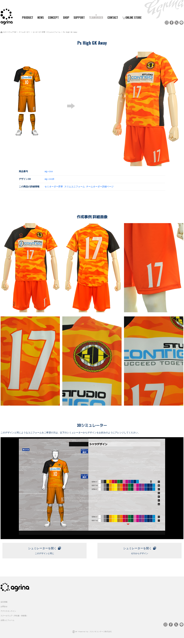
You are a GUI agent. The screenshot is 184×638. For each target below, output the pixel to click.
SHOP (66, 17)
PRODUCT (26, 17)
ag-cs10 (49, 178)
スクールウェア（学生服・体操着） (14, 614)
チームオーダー (24, 31)
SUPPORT (79, 17)
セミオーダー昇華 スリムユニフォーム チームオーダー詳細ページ (79, 185)
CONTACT (112, 17)
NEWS (40, 17)
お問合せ (4, 605)
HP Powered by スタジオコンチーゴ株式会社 (93, 630)
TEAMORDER (96, 17)
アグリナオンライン (8, 610)
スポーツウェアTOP (9, 31)
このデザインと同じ (44, 549)
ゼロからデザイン (139, 549)
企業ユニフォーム (7, 619)
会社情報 (4, 601)
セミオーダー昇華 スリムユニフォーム (46, 31)
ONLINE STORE (132, 17)
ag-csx (49, 170)
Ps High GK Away (70, 31)
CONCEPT (53, 17)
